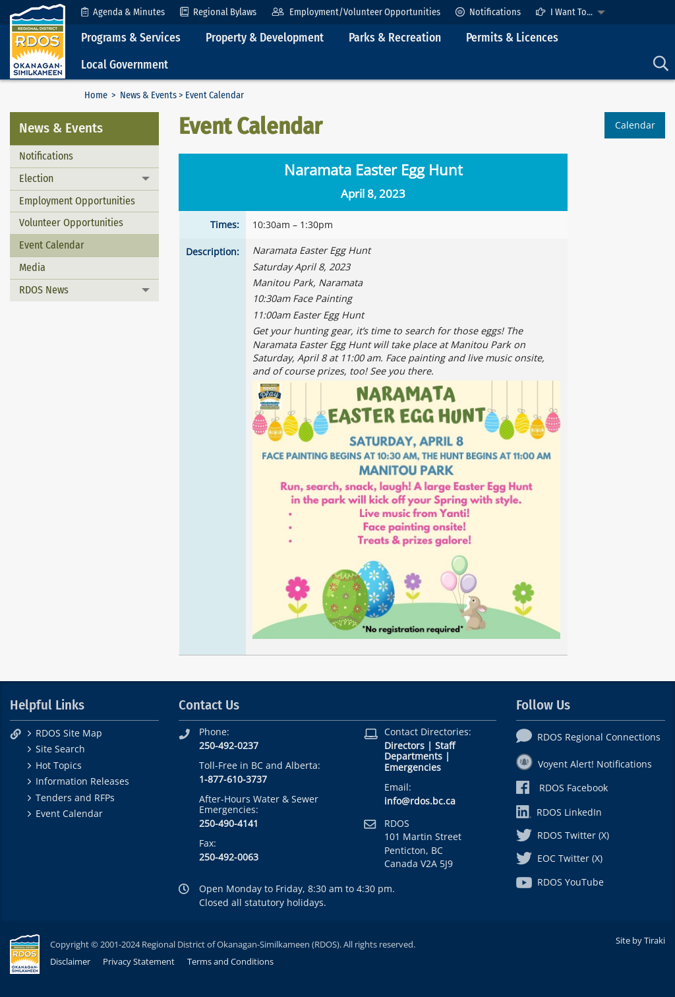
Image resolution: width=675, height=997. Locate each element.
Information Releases (82, 781)
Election (36, 178)
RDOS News (44, 290)
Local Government (124, 65)
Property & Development (265, 38)
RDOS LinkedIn (559, 812)
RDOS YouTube (560, 882)
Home (95, 95)
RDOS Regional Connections (588, 737)
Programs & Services (131, 38)
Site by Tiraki (640, 940)
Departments (413, 756)
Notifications (488, 12)
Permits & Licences (512, 38)
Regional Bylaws (218, 12)
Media (32, 267)
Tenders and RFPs (75, 797)
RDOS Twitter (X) (562, 835)
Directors (404, 745)
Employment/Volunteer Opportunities (356, 12)
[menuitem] (122, 12)
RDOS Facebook (562, 787)
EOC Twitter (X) (559, 858)
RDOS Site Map (69, 733)
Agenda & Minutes (123, 12)
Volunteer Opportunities (71, 222)
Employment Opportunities (77, 201)
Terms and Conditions (230, 961)
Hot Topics (59, 765)
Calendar (635, 125)
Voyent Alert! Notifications (584, 764)
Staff (445, 745)
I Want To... (564, 12)
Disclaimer (70, 961)
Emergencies (412, 767)
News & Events (148, 95)
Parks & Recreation (395, 38)
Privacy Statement (139, 961)
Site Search (60, 748)
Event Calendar (51, 245)
